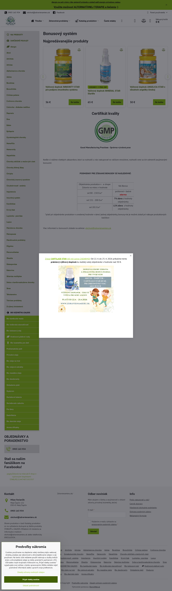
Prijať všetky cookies (31, 579)
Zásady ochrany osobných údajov (31, 572)
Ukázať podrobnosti (31, 585)
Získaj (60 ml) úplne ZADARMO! (67, 258)
